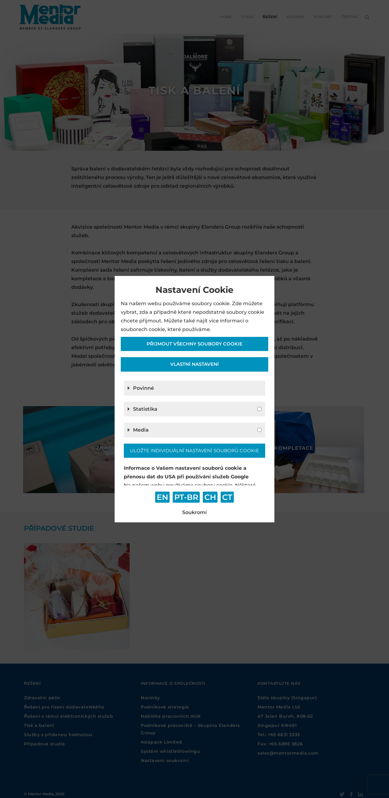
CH (210, 497)
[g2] (259, 409)
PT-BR (186, 497)
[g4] (259, 430)
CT (227, 497)
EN (162, 497)
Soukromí (194, 512)
